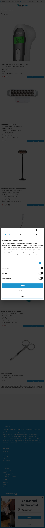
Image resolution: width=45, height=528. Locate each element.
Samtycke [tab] (8, 235)
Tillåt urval (22, 291)
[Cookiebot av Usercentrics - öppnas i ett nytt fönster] (36, 230)
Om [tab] (37, 235)
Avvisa (22, 296)
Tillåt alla (22, 285)
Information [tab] (22, 235)
